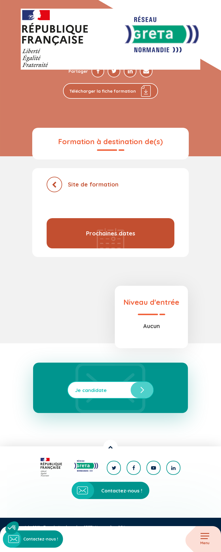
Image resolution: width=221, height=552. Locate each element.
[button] (12, 528)
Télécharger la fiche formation (110, 91)
